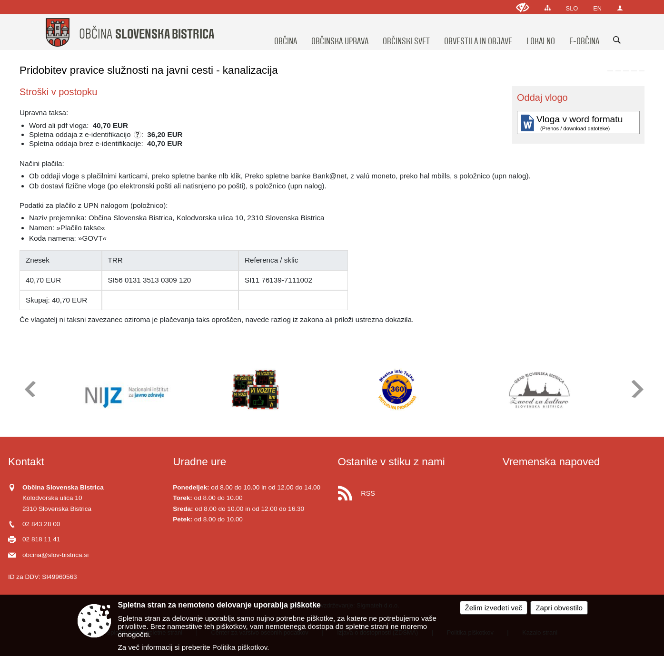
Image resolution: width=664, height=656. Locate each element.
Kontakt (26, 462)
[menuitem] (285, 32)
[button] (29, 389)
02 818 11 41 (41, 539)
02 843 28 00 (41, 524)
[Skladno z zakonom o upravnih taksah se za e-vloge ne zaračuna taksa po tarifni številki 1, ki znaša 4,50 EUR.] (137, 134)
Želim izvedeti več (494, 608)
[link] (610, 70)
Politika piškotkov (239, 647)
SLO (572, 8)
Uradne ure (199, 462)
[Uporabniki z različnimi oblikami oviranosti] (522, 7)
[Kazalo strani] (548, 8)
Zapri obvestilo (559, 608)
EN (597, 8)
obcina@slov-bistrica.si (55, 554)
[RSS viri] (414, 490)
